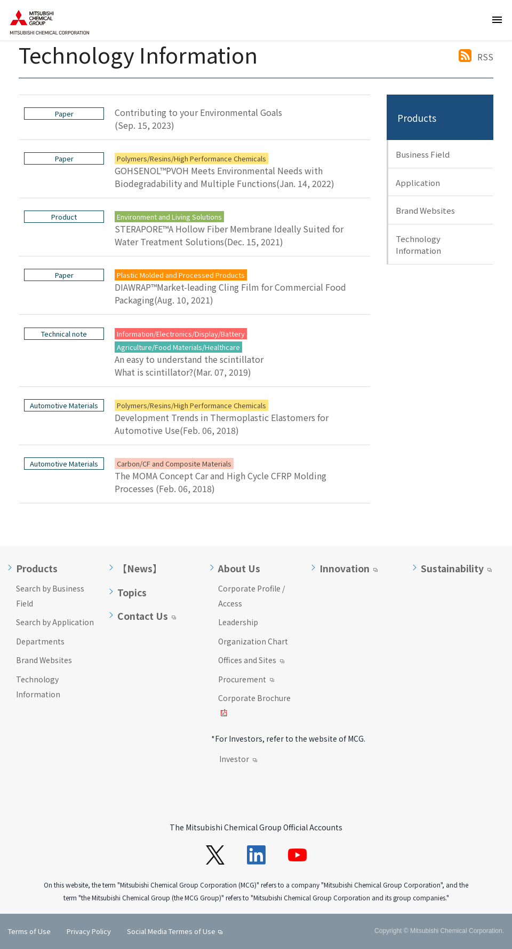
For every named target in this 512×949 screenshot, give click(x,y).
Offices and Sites (251, 661)
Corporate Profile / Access (251, 596)
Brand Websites (425, 210)
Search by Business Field (50, 596)
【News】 (139, 568)
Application (418, 182)
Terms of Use (29, 931)
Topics (132, 592)
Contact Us (142, 616)
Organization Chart (253, 641)
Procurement (246, 680)
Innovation (344, 568)
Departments (40, 641)
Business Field (423, 154)
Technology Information (418, 244)
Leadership (238, 622)
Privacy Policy (89, 931)
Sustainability (452, 568)
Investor (238, 759)
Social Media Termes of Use (171, 931)
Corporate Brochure (254, 706)
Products (416, 118)
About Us (239, 568)
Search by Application (55, 622)
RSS (485, 56)
